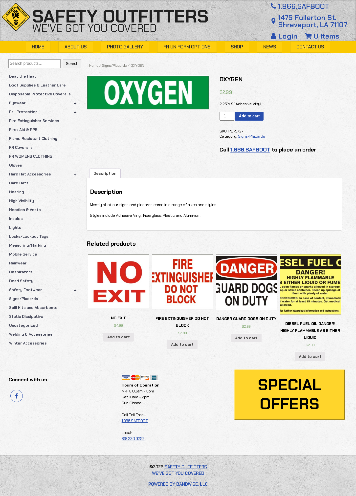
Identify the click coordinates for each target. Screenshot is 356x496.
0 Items (322, 36)
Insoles (16, 218)
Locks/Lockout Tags (28, 236)
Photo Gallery (125, 47)
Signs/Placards (23, 298)
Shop (237, 47)
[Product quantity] (227, 116)
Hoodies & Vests (25, 209)
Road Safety (21, 280)
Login (285, 36)
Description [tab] (104, 173)
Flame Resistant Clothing (45, 138)
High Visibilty (21, 200)
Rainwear (18, 263)
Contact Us (310, 47)
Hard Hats (18, 183)
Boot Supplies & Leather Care (37, 85)
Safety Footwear (45, 289)
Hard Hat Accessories (45, 174)
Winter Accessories (28, 343)
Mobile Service (23, 254)
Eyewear (45, 103)
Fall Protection (45, 112)
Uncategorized (23, 325)
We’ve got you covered (94, 28)
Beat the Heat (22, 76)
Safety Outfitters (120, 16)
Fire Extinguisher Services (34, 120)
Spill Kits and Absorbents (33, 307)
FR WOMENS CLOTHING (30, 156)
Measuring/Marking (27, 245)
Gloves (15, 165)
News (269, 47)
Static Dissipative (26, 316)
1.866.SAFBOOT (299, 6)
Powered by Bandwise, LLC (178, 484)
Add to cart (249, 116)
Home (38, 47)
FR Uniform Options (187, 47)
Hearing (16, 191)
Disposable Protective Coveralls (40, 94)
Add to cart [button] (118, 337)
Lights (15, 227)
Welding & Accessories (30, 334)
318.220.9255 (133, 438)
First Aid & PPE (23, 129)
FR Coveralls (21, 147)
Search (72, 64)
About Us (76, 47)
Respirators (20, 272)
